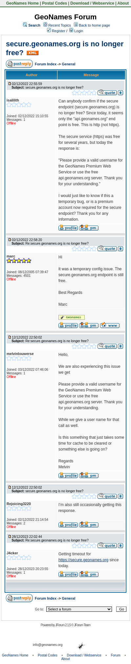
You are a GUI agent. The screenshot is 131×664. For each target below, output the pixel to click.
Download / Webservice (92, 3)
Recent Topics (59, 25)
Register (56, 31)
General (68, 64)
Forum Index (46, 64)
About (123, 3)
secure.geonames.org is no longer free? (54, 87)
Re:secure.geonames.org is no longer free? (56, 243)
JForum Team (82, 625)
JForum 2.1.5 (63, 625)
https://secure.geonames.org (83, 560)
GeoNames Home (22, 3)
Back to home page (94, 25)
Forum (115, 655)
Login (76, 31)
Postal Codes (54, 3)
